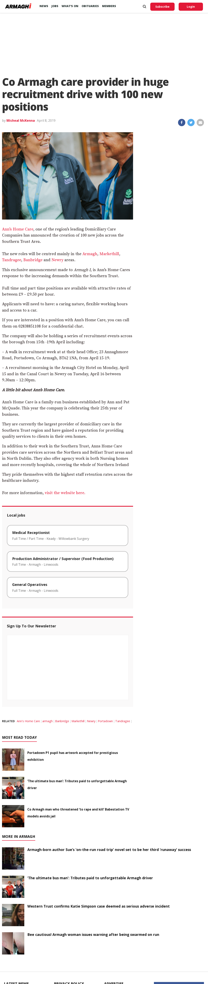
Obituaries (90, 6)
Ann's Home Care (28, 721)
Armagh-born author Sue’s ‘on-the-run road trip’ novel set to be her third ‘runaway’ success (109, 849)
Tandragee (11, 260)
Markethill (109, 254)
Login (191, 6)
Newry (57, 260)
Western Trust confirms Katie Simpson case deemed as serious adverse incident (98, 906)
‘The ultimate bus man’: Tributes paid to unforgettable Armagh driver (90, 877)
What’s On (70, 6)
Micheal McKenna (20, 120)
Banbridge (33, 260)
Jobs (54, 6)
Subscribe (162, 6)
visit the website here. (65, 493)
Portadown (105, 721)
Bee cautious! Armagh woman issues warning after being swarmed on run (93, 934)
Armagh (89, 254)
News (43, 6)
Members (109, 6)
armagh (47, 721)
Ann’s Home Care (17, 229)
